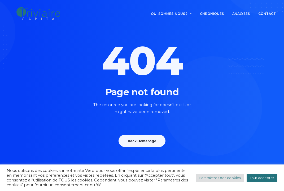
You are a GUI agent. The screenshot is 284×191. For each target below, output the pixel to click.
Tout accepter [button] (262, 178)
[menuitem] (173, 16)
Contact (267, 16)
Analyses (241, 16)
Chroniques (212, 16)
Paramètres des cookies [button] (220, 178)
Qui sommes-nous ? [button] (171, 16)
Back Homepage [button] (142, 141)
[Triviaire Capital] (39, 16)
